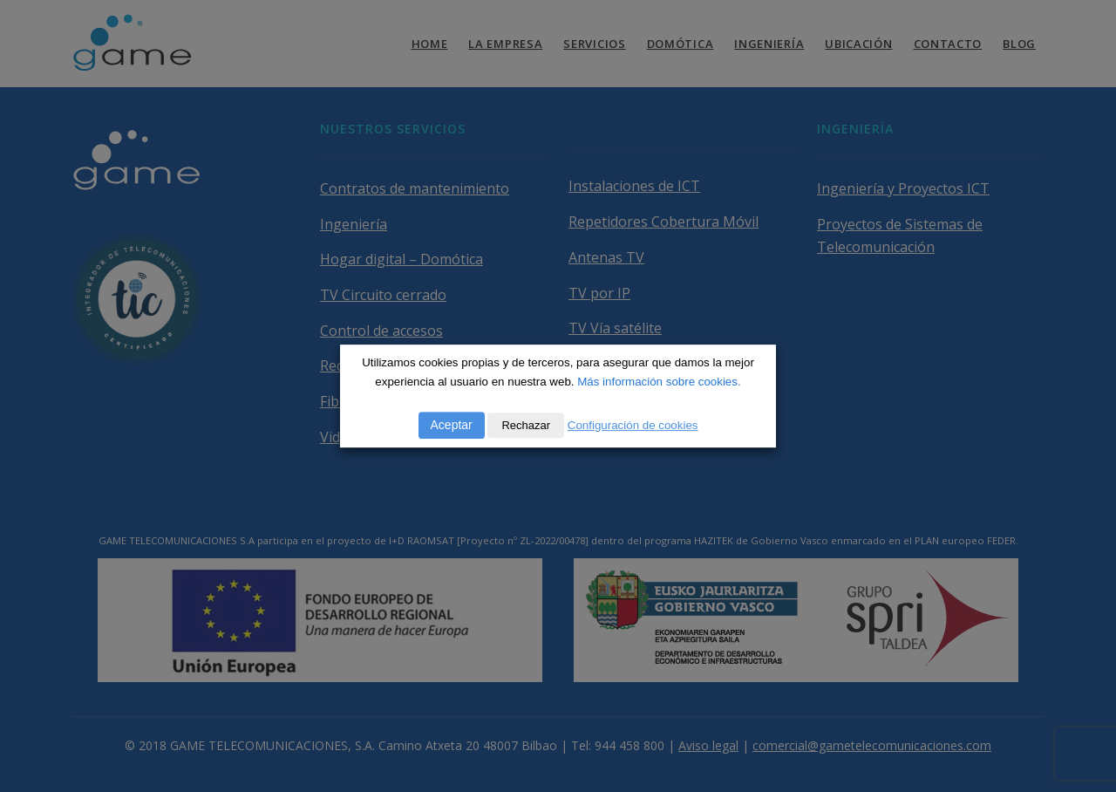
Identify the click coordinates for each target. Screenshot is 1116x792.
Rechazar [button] (525, 425)
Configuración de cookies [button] (633, 425)
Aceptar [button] (452, 425)
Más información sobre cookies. (658, 381)
